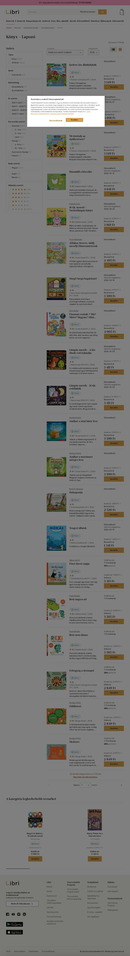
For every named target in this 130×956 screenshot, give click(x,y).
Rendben (74, 120)
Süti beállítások (55, 120)
